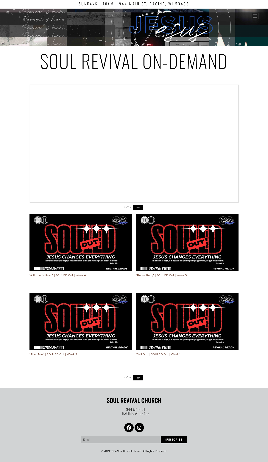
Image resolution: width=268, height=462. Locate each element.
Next (138, 207)
